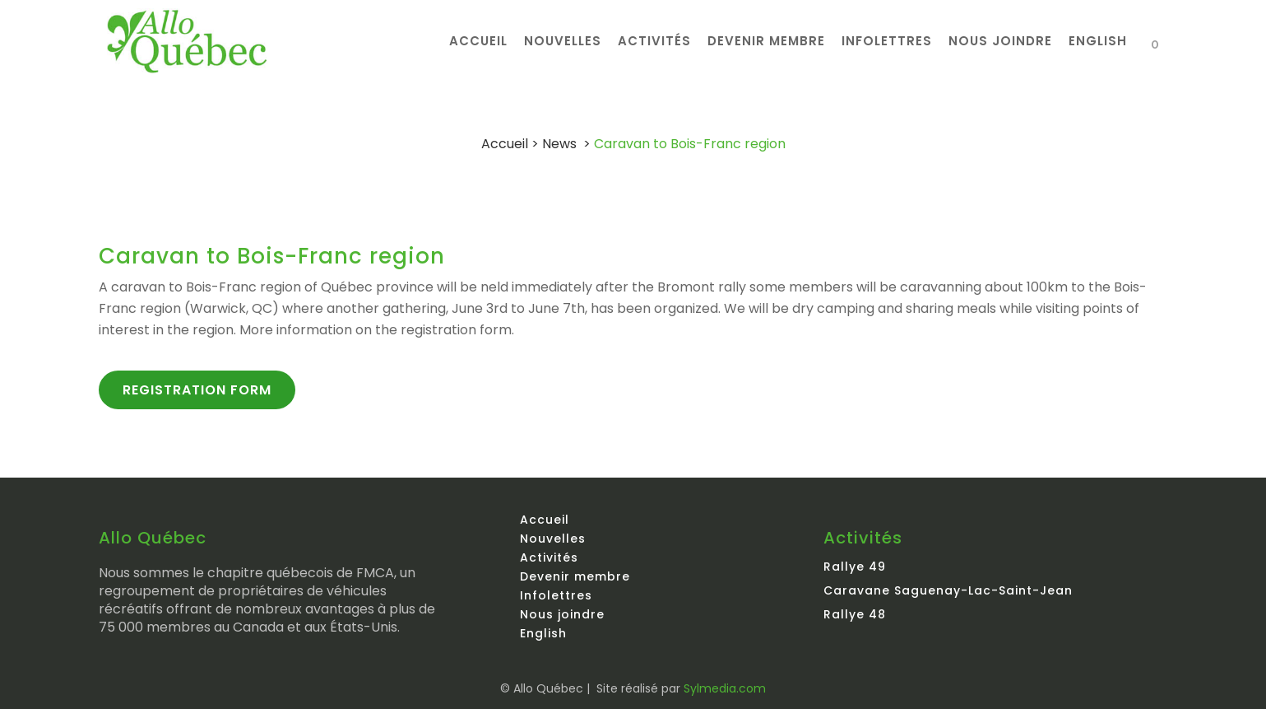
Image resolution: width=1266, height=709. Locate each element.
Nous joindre (562, 614)
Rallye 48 (854, 614)
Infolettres (556, 595)
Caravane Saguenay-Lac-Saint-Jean (948, 590)
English (543, 633)
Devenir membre (575, 576)
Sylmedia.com (725, 688)
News (559, 143)
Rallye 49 (854, 566)
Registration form (197, 389)
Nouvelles (553, 538)
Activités (549, 557)
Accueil (504, 143)
